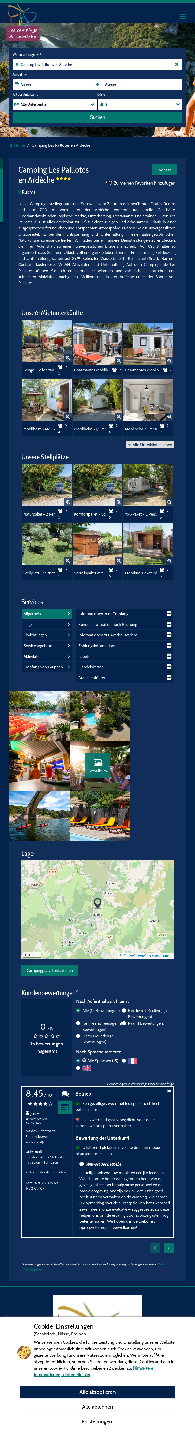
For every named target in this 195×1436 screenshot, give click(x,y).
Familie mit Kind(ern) (147, 965)
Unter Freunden (97, 990)
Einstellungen (97, 1421)
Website (164, 169)
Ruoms (26, 192)
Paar (146, 975)
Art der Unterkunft (25, 94)
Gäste (101, 94)
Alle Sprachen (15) (102, 1012)
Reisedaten (20, 74)
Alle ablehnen (97, 1406)
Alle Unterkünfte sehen (150, 444)
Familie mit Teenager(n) (104, 978)
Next (169, 1199)
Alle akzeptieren (97, 1392)
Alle (101, 962)
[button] (97, 855)
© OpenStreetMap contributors (145, 907)
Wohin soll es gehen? (27, 54)
